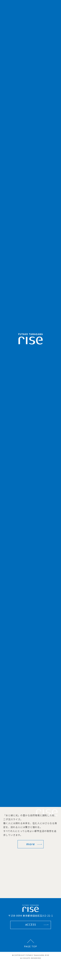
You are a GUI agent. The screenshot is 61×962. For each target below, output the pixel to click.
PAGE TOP (30, 946)
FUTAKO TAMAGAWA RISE (37, 955)
